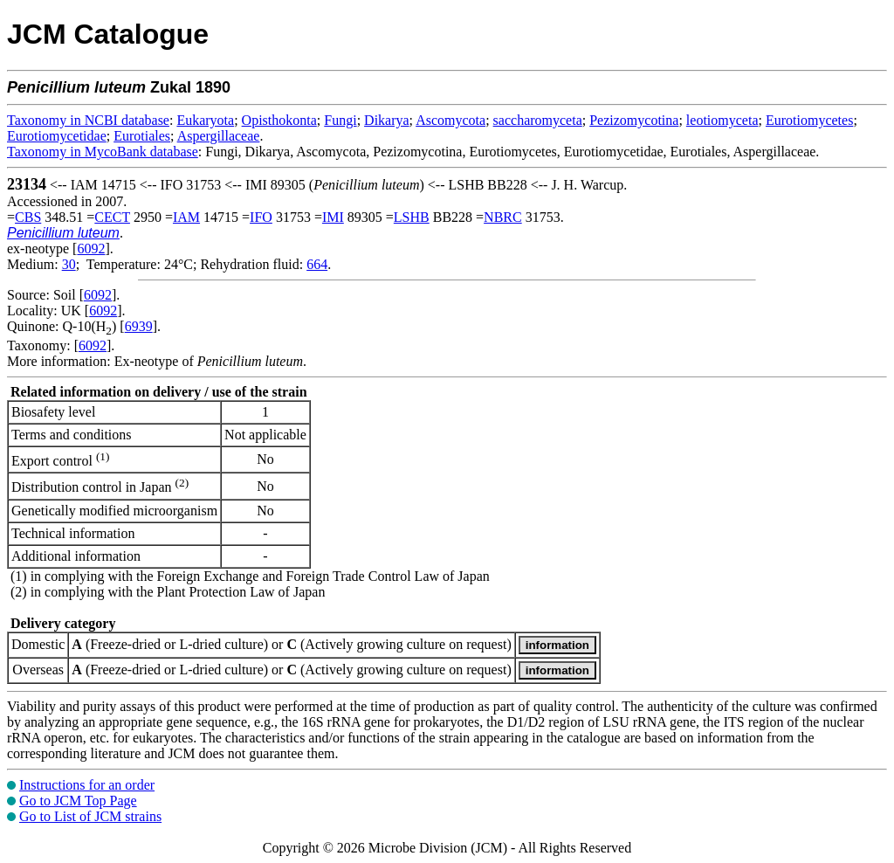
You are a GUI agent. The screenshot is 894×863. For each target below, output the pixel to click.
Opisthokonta (279, 120)
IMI (333, 217)
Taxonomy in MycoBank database (102, 151)
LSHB (412, 217)
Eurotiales (141, 135)
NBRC (503, 217)
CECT (112, 217)
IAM (186, 217)
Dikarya (386, 120)
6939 (139, 326)
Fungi (340, 120)
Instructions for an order (87, 784)
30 (69, 264)
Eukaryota (205, 120)
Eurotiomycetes (809, 120)
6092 (91, 248)
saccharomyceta (537, 120)
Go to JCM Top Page (78, 800)
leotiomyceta (722, 120)
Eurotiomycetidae (57, 135)
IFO (261, 217)
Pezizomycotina (633, 120)
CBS (28, 217)
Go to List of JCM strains (90, 816)
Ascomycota (450, 120)
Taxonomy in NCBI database (88, 120)
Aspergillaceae (218, 135)
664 (316, 264)
